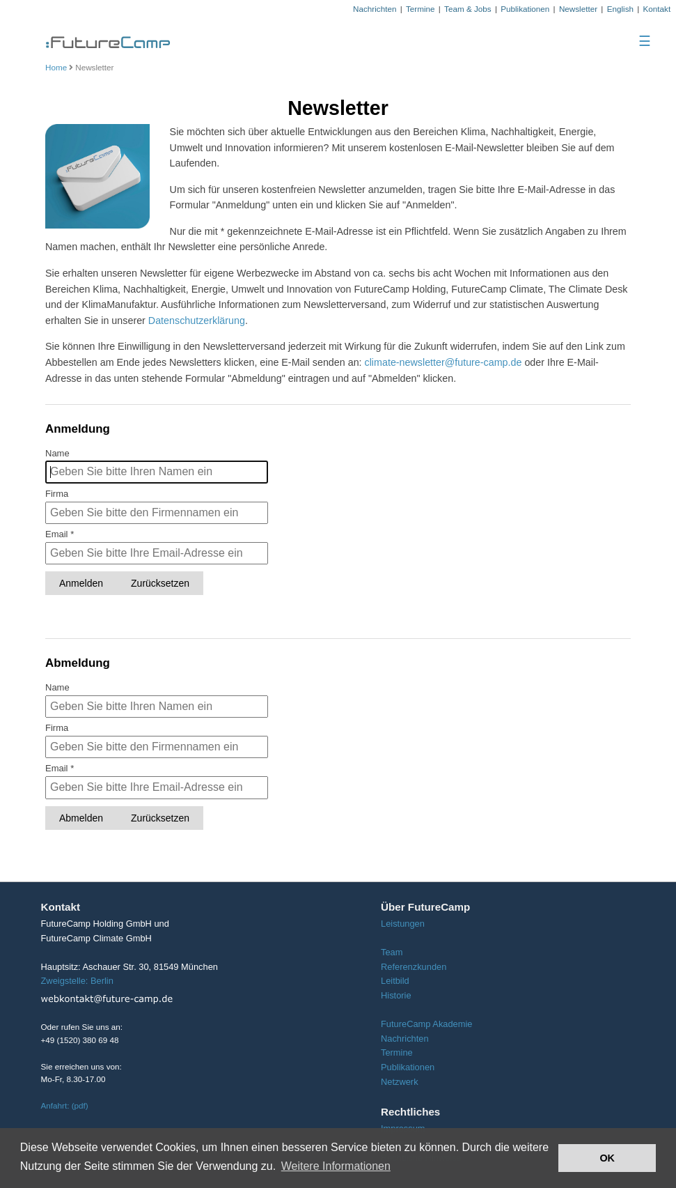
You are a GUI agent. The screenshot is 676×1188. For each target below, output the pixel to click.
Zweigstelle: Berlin (77, 980)
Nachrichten (374, 8)
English (620, 8)
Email (59, 534)
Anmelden (81, 583)
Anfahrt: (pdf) (64, 1105)
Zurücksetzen (160, 583)
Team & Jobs (468, 8)
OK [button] (607, 1158)
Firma (56, 493)
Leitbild (395, 980)
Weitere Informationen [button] (336, 1166)
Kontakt (657, 8)
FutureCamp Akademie (427, 1024)
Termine (420, 8)
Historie (396, 995)
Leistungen (403, 923)
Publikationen (525, 8)
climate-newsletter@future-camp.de (443, 362)
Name (57, 453)
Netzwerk (399, 1082)
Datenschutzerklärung (196, 320)
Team (391, 952)
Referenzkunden (413, 967)
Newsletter (578, 8)
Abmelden (81, 818)
